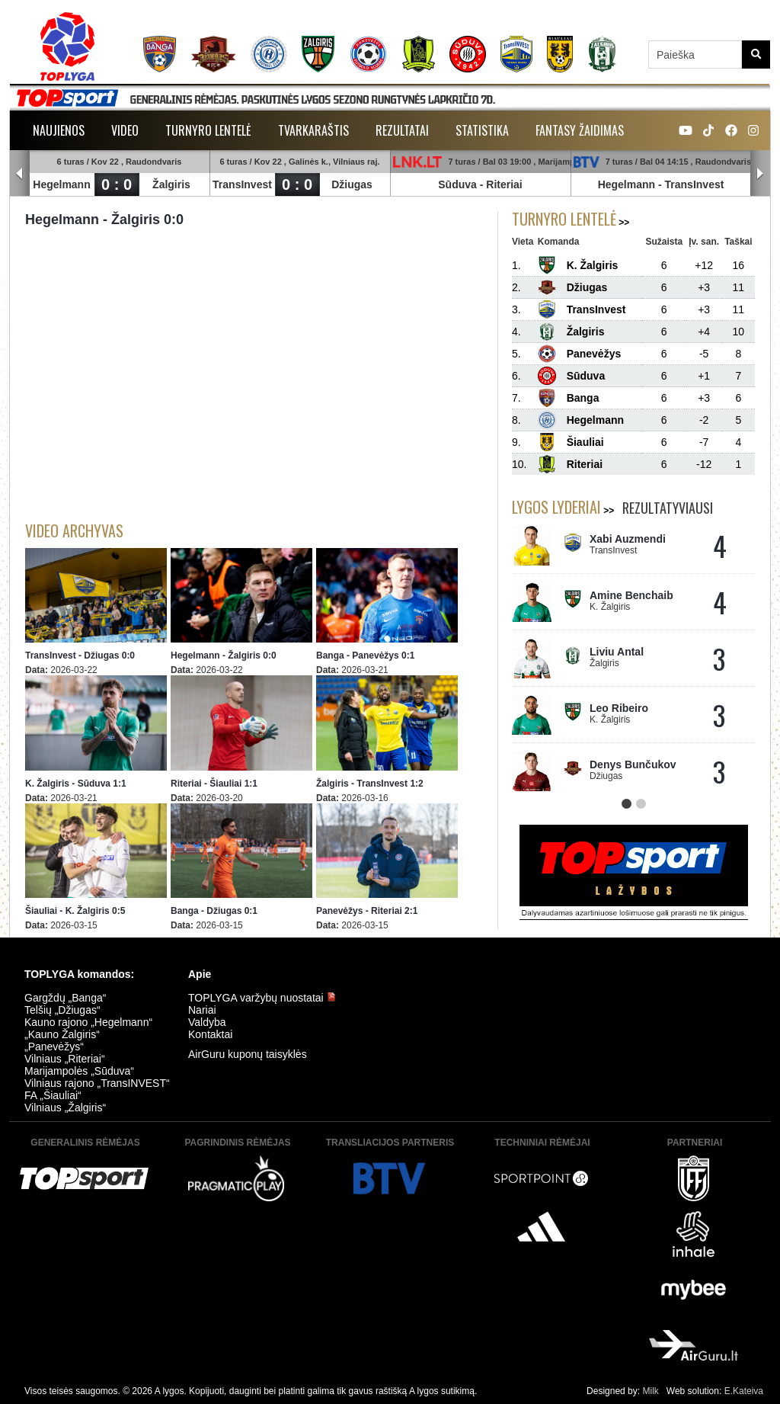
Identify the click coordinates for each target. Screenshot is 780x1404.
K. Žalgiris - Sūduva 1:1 (75, 783)
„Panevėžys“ (54, 1046)
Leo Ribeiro (619, 708)
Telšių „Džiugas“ (62, 1010)
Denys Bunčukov (633, 764)
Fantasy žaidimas (579, 130)
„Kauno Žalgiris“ (62, 1034)
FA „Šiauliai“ (53, 1095)
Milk (650, 1391)
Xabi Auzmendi (628, 539)
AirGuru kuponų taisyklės (247, 1054)
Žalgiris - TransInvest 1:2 (370, 783)
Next (760, 173)
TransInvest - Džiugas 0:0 (80, 655)
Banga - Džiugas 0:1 (214, 911)
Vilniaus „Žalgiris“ (65, 1107)
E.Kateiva (743, 1391)
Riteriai (504, 184)
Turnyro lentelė (208, 130)
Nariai (202, 1010)
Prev (20, 173)
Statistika (482, 130)
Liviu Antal (617, 652)
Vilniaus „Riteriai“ (64, 1059)
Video (125, 130)
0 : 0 (116, 184)
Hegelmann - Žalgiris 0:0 (224, 655)
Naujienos (59, 130)
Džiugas (351, 184)
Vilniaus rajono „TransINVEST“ (97, 1083)
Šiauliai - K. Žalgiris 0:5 (75, 911)
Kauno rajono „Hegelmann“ (88, 1022)
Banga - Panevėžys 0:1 (365, 655)
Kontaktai (210, 1034)
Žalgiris (171, 184)
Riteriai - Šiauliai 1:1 (214, 783)
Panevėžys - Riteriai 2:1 (366, 911)
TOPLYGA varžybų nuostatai (262, 998)
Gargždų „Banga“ (65, 998)
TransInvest (242, 184)
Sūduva (457, 184)
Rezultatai (402, 130)
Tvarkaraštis (313, 130)
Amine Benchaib (631, 595)
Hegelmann (61, 184)
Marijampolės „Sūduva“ (79, 1071)
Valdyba (207, 1022)
